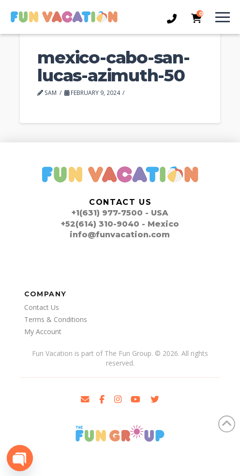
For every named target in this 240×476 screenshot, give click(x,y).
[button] (220, 17)
